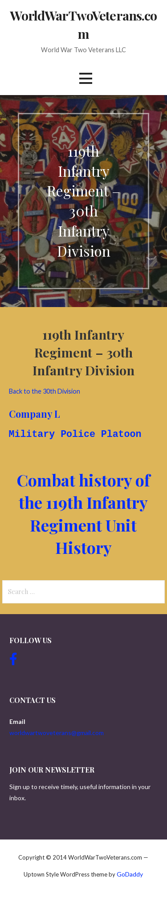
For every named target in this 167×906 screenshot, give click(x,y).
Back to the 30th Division (44, 391)
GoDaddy (130, 874)
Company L (34, 413)
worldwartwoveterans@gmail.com (56, 732)
